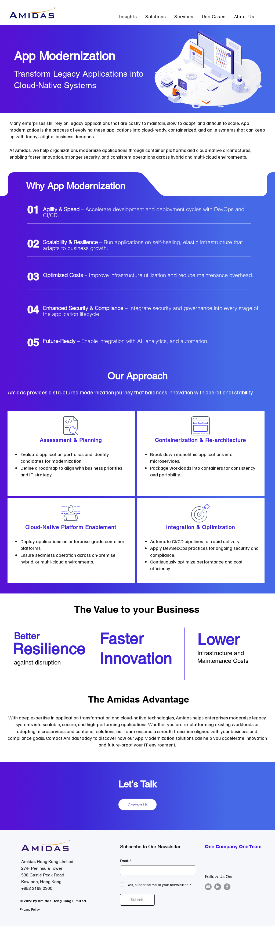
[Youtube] (208, 886)
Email (125, 860)
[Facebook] (227, 886)
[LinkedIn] (217, 886)
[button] (155, 16)
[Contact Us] (137, 804)
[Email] (156, 870)
